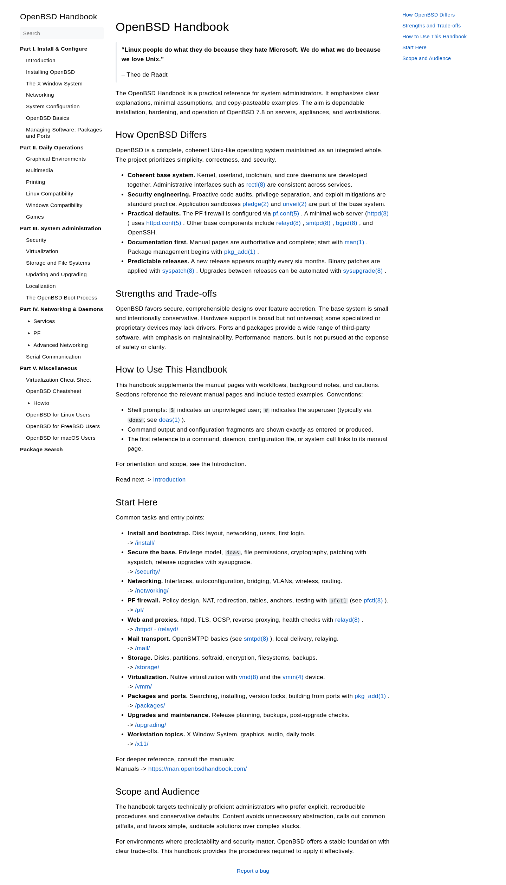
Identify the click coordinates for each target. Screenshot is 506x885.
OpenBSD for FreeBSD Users (63, 426)
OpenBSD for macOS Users (61, 438)
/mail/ (142, 647)
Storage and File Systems (58, 263)
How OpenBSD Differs (428, 15)
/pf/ (139, 609)
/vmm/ (143, 685)
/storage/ (147, 666)
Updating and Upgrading (56, 274)
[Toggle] (29, 321)
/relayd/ (168, 628)
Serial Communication (53, 357)
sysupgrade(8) (363, 270)
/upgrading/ (150, 724)
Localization (41, 286)
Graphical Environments (56, 159)
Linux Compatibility (49, 193)
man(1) (354, 242)
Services (44, 321)
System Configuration (53, 106)
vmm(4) (293, 676)
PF (36, 333)
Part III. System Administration (61, 228)
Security (36, 240)
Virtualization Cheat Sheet (58, 380)
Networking (40, 95)
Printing (35, 182)
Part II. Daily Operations (52, 147)
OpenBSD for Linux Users (58, 415)
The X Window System (54, 83)
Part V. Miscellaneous (48, 368)
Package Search (41, 449)
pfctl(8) (373, 599)
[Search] (62, 33)
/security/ (147, 571)
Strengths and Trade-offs (431, 25)
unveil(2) (295, 203)
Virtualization (42, 251)
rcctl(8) (256, 184)
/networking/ (152, 590)
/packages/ (150, 704)
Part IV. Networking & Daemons (61, 309)
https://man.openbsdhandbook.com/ (197, 768)
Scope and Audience (426, 58)
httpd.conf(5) (163, 223)
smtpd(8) (318, 223)
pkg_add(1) (239, 251)
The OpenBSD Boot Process (61, 298)
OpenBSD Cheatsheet (53, 391)
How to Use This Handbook (434, 36)
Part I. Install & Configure (53, 49)
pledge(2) (255, 203)
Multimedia (39, 170)
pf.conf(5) (286, 213)
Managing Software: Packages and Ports (64, 133)
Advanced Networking (60, 345)
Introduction (41, 60)
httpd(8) (378, 213)
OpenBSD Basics (47, 118)
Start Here (414, 47)
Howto (41, 403)
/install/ (145, 542)
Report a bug (253, 870)
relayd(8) (288, 223)
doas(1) (169, 419)
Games (35, 217)
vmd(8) (248, 676)
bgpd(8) (346, 223)
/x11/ (142, 742)
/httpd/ (144, 628)
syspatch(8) (178, 270)
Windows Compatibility (54, 205)
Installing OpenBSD (50, 72)
